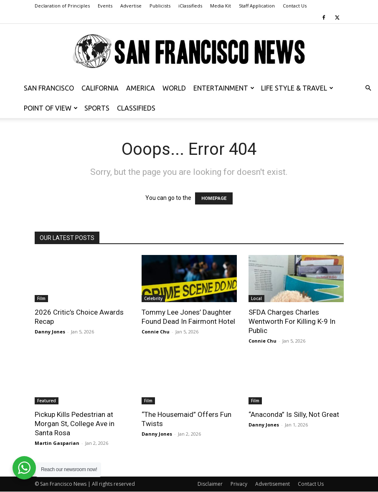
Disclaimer (210, 483)
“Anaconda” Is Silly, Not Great (294, 414)
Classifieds (136, 108)
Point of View (51, 108)
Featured (46, 401)
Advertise (131, 6)
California (100, 88)
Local (256, 298)
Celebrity (153, 298)
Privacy (239, 483)
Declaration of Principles (62, 6)
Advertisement (272, 483)
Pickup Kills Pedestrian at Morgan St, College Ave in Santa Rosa (74, 423)
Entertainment (223, 88)
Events (105, 6)
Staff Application (257, 6)
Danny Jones (50, 331)
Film (41, 298)
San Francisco (49, 88)
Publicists (160, 6)
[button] (368, 88)
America (140, 88)
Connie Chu (156, 331)
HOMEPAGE (213, 198)
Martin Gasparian (57, 443)
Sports (96, 108)
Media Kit (220, 6)
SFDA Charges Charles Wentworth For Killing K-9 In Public (292, 321)
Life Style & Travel (297, 88)
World (174, 88)
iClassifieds (190, 6)
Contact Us (295, 6)
